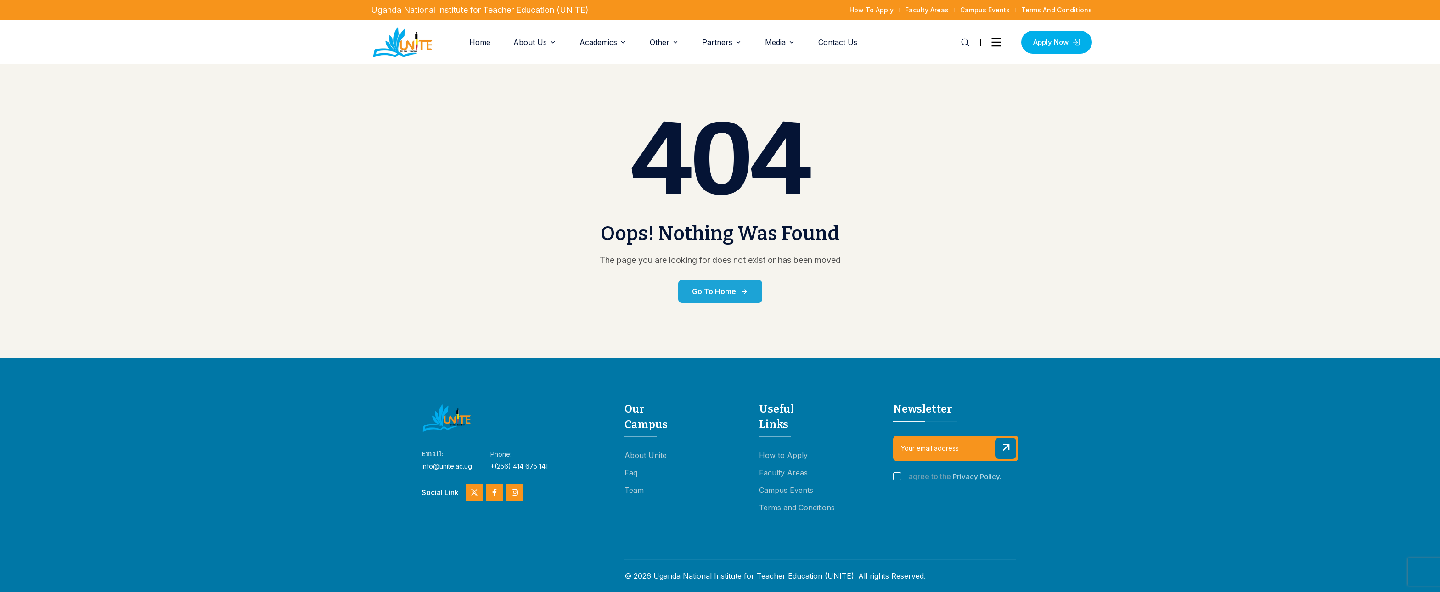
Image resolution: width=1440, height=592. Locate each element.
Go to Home (720, 291)
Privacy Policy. (977, 476)
